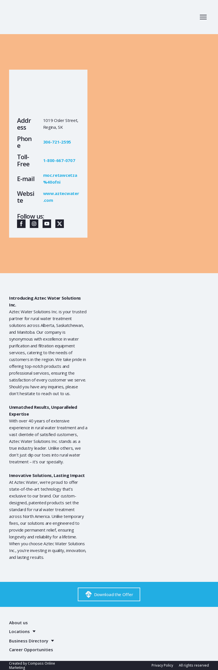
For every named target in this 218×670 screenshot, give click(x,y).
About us (18, 622)
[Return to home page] (33, 17)
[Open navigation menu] (203, 17)
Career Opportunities (31, 649)
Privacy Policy (162, 665)
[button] (21, 223)
